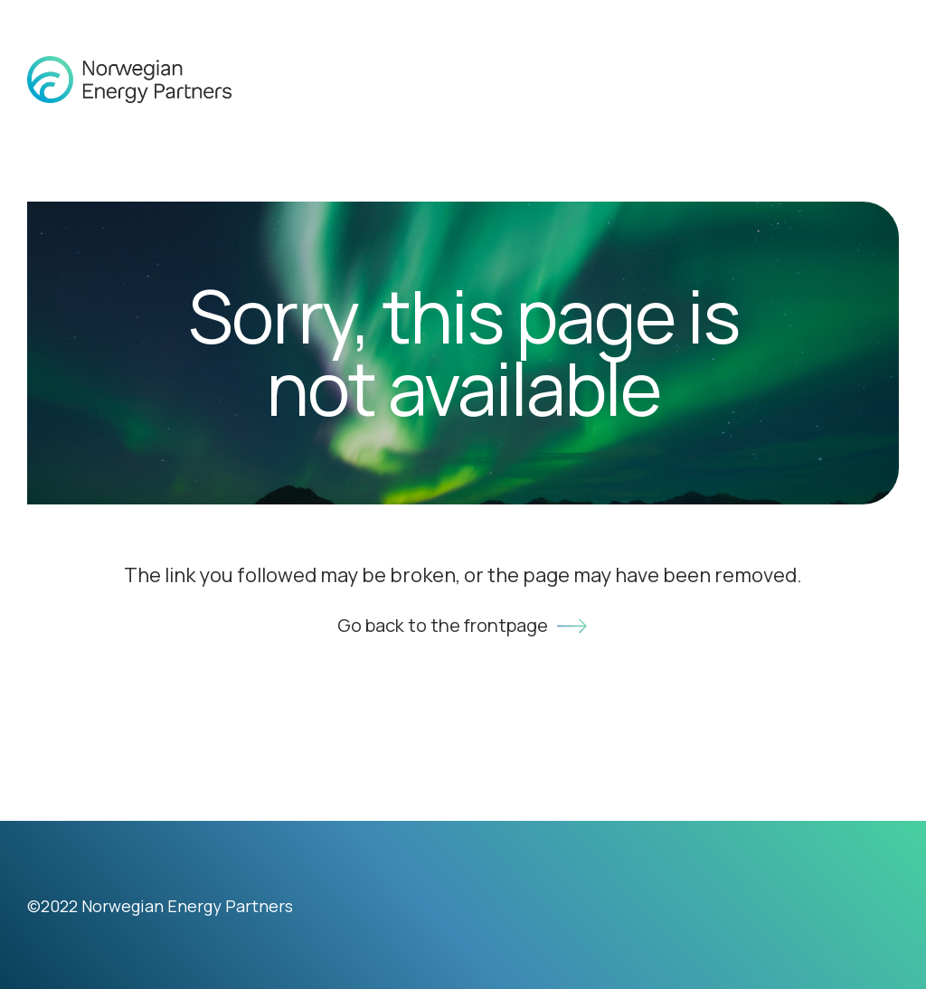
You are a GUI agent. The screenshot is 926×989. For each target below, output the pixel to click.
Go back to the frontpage (463, 626)
